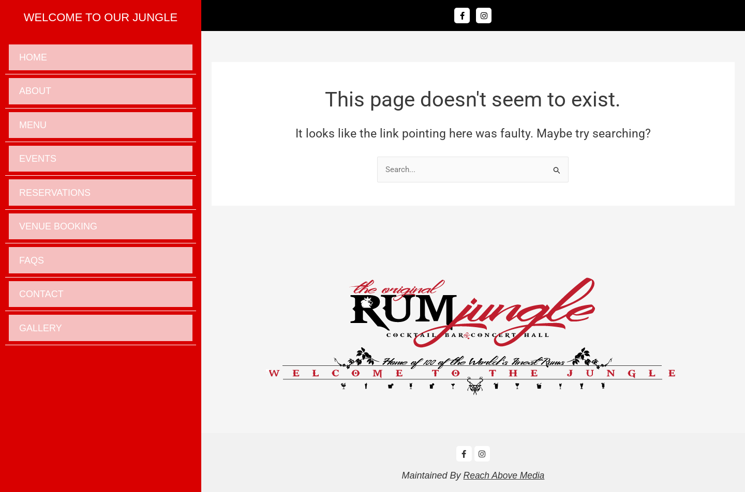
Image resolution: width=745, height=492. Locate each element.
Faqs (31, 286)
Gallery (40, 361)
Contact (41, 323)
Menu (33, 135)
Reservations (55, 210)
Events (37, 172)
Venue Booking (58, 248)
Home (33, 59)
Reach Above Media (503, 475)
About (35, 97)
